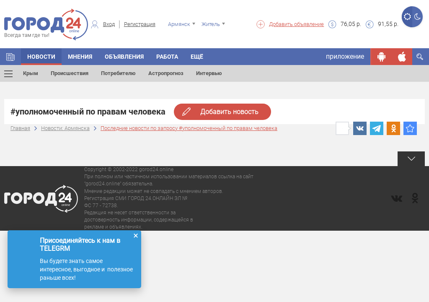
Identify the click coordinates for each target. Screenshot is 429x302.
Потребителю (118, 73)
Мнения (80, 56)
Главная (20, 128)
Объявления (124, 56)
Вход (109, 24)
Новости (41, 56)
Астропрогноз (165, 73)
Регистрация (139, 24)
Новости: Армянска (65, 128)
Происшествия (69, 73)
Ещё (197, 56)
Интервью (209, 73)
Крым (30, 73)
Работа (167, 56)
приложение (345, 56)
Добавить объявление (296, 24)
